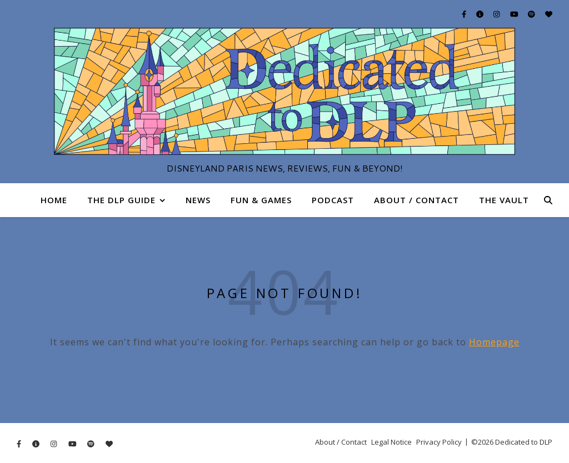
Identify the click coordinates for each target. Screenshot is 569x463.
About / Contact (416, 199)
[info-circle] (480, 14)
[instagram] (497, 14)
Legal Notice (391, 442)
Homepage (494, 342)
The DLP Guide (121, 199)
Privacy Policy (439, 442)
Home (54, 199)
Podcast (333, 199)
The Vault (504, 199)
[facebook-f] (465, 14)
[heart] (548, 14)
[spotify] (532, 14)
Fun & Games (261, 199)
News (198, 199)
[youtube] (515, 14)
